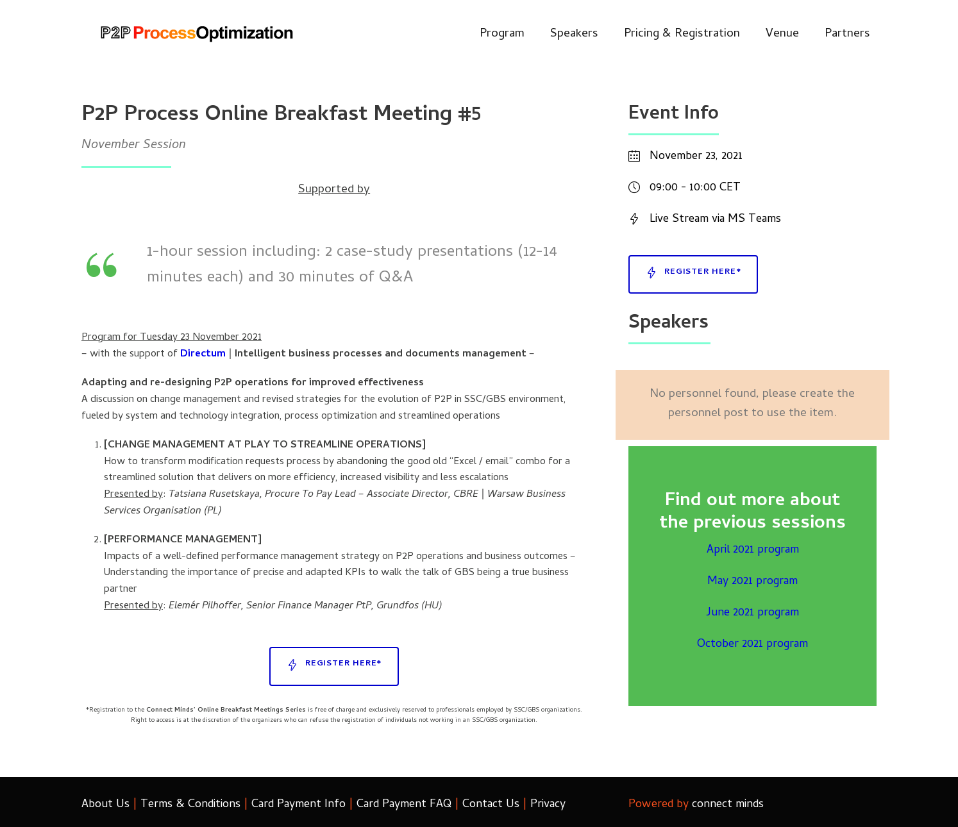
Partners (847, 34)
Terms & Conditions (190, 805)
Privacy (548, 805)
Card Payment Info (298, 805)
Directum (203, 354)
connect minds (728, 805)
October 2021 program (752, 644)
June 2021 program (752, 613)
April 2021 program (753, 550)
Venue (782, 34)
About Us (105, 805)
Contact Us (490, 805)
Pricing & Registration (682, 34)
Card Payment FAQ (404, 805)
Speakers (574, 34)
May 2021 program (752, 581)
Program (502, 34)
